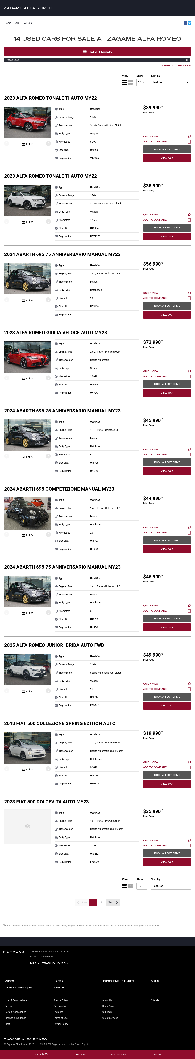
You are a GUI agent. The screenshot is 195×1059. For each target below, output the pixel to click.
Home (8, 23)
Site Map (155, 1000)
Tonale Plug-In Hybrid (118, 980)
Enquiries (58, 1012)
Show (139, 75)
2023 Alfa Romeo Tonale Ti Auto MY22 (50, 98)
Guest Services (110, 1018)
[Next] (48, 143)
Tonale (58, 980)
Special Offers (61, 1000)
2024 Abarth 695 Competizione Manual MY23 (59, 489)
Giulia (155, 980)
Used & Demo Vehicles (17, 1000)
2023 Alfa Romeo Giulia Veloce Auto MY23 (55, 332)
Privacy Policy (61, 1024)
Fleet (7, 1024)
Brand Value (108, 1006)
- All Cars (28, 23)
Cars (16, 23)
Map (33, 963)
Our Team (107, 1012)
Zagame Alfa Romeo (28, 8)
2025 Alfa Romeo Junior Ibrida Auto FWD (54, 645)
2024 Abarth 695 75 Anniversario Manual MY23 (62, 254)
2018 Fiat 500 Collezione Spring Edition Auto (60, 723)
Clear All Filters (175, 65)
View (125, 75)
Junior (9, 980)
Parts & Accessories (15, 1012)
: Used (97, 60)
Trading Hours (54, 963)
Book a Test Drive (167, 149)
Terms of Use (61, 1018)
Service (8, 1006)
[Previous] (6, 143)
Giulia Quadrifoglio (18, 987)
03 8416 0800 (45, 956)
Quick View (167, 136)
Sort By (155, 75)
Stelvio (59, 987)
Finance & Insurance (15, 1018)
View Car (167, 158)
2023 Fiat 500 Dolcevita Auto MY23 (46, 801)
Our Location (60, 1006)
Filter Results (97, 51)
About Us (107, 1000)
